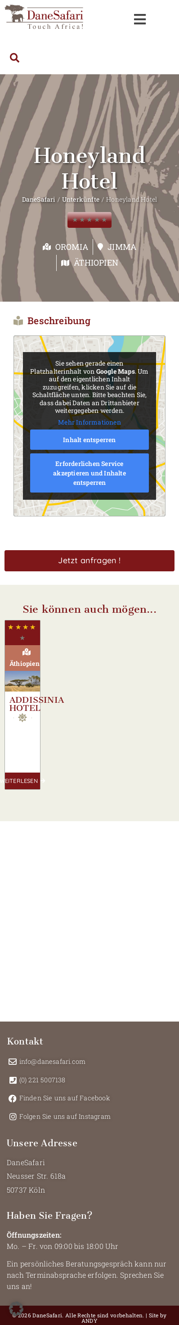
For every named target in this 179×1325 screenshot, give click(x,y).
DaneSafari (38, 199)
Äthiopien (96, 262)
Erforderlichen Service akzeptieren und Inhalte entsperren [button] (89, 473)
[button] (16, 1309)
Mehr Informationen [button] (89, 422)
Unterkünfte (80, 199)
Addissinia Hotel (36, 704)
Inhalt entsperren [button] (89, 439)
